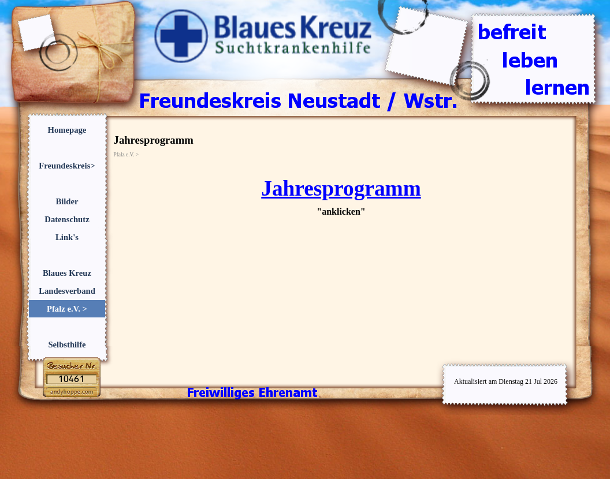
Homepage (67, 129)
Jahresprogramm (341, 188)
